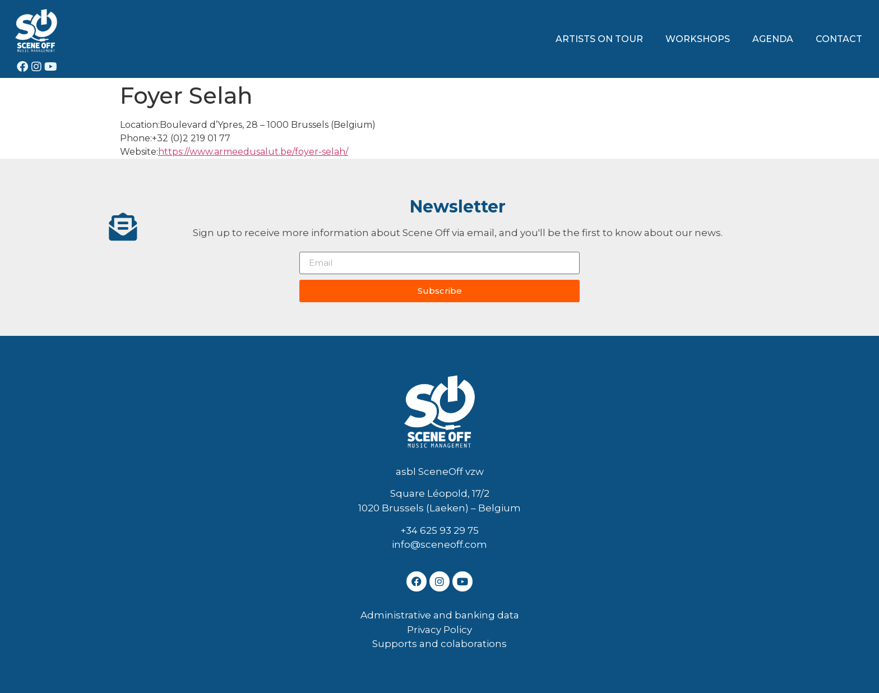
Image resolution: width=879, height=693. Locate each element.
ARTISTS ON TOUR (599, 39)
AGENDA (772, 39)
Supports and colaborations (439, 643)
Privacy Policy (439, 629)
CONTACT (839, 39)
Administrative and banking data (439, 615)
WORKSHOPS (697, 39)
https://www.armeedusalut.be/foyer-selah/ (253, 151)
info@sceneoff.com (439, 544)
